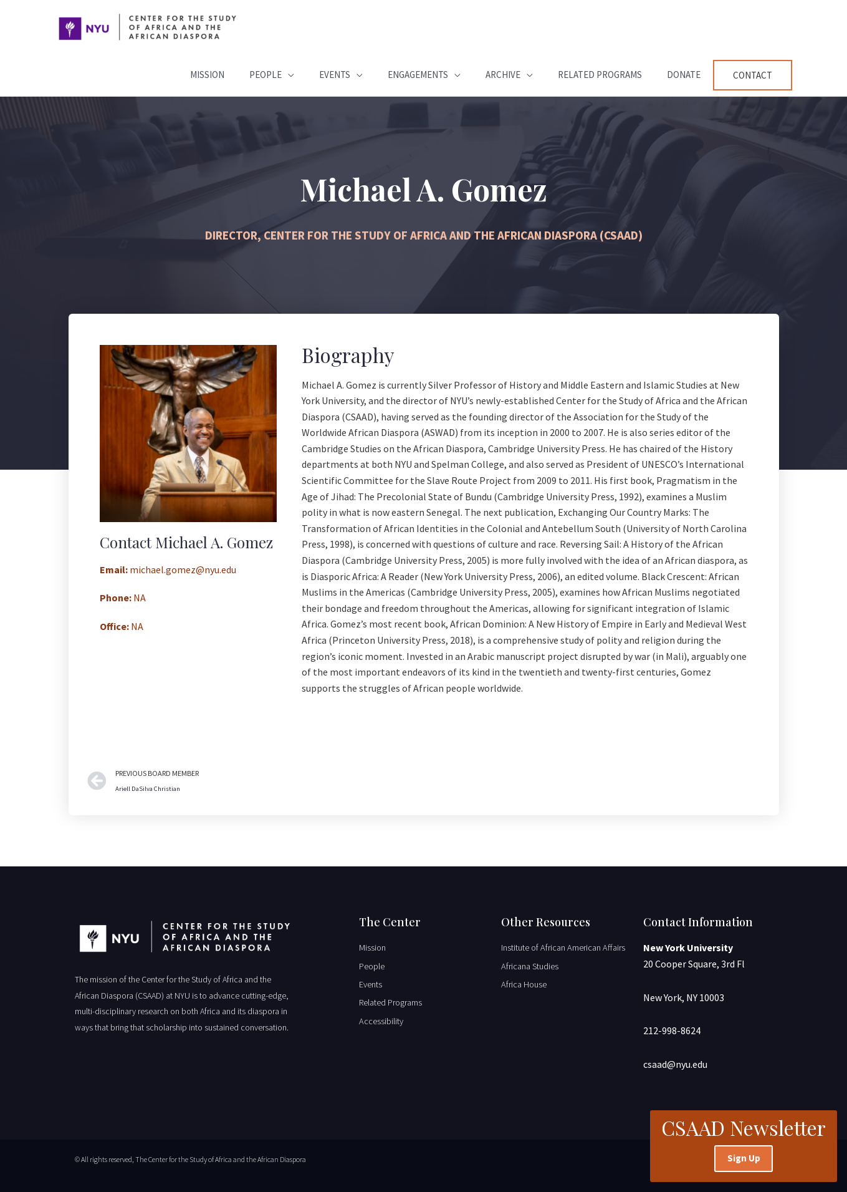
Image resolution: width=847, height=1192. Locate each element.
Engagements (418, 74)
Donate (684, 74)
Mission (207, 74)
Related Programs (600, 74)
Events (334, 74)
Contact (752, 75)
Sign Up (743, 1157)
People (265, 74)
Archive (503, 74)
